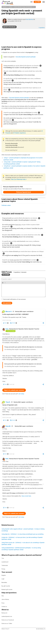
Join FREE (37, 2)
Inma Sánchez (29, 19)
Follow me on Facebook (8, 620)
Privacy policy (5, 628)
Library (10, 7)
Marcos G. (8, 311)
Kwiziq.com (4, 613)
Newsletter (4, 582)
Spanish (5, 7)
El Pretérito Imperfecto (19, 133)
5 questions (42, 27)
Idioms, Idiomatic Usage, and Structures (23, 7)
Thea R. (7, 402)
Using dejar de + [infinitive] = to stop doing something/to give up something (22, 534)
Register (4, 575)
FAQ (3, 596)
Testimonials (5, 565)
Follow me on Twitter (7, 623)
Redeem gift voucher (7, 589)
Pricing (3, 569)
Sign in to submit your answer (14, 390)
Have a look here (26, 496)
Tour (3, 558)
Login (3, 578)
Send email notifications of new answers (14, 299)
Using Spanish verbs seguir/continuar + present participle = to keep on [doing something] (23, 530)
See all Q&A (6, 274)
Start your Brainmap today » (19, 179)
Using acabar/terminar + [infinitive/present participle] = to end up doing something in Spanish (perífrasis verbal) (21, 548)
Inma (6, 329)
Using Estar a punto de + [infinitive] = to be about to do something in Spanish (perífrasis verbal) (23, 543)
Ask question (7, 303)
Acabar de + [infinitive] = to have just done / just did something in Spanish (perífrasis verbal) (22, 538)
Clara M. (8, 426)
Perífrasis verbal (6, 205)
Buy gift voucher (6, 586)
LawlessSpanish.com (7, 616)
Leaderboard (5, 562)
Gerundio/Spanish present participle (26, 57)
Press (3, 603)
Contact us (4, 606)
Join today (21, 394)
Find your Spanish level (23, 192)
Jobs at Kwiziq (5, 599)
